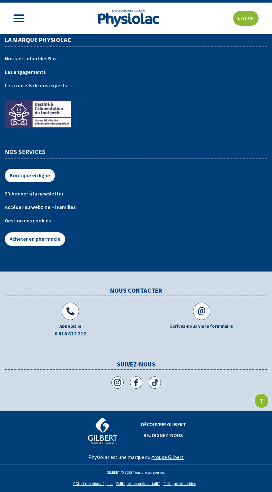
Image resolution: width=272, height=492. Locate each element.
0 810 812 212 (70, 333)
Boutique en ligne (30, 175)
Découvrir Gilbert (163, 424)
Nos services (25, 152)
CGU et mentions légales (93, 484)
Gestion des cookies (28, 220)
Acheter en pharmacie (35, 239)
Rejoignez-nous (163, 435)
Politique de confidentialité (138, 484)
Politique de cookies (179, 484)
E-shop (246, 18)
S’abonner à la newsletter (34, 193)
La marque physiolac (38, 40)
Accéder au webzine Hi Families (40, 207)
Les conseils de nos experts (36, 85)
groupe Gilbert (167, 457)
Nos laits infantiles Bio (30, 58)
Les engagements (25, 72)
